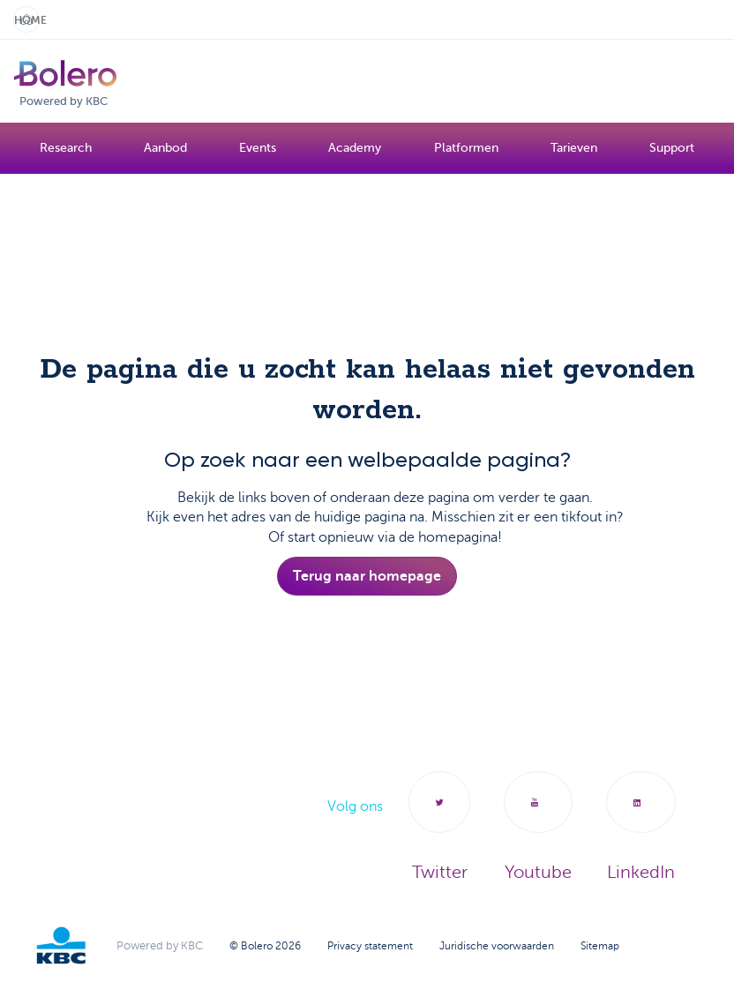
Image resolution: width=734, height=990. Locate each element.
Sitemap (599, 946)
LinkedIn (641, 827)
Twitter (439, 827)
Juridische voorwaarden (496, 946)
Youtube (538, 827)
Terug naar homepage (367, 576)
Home (27, 20)
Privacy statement (370, 946)
